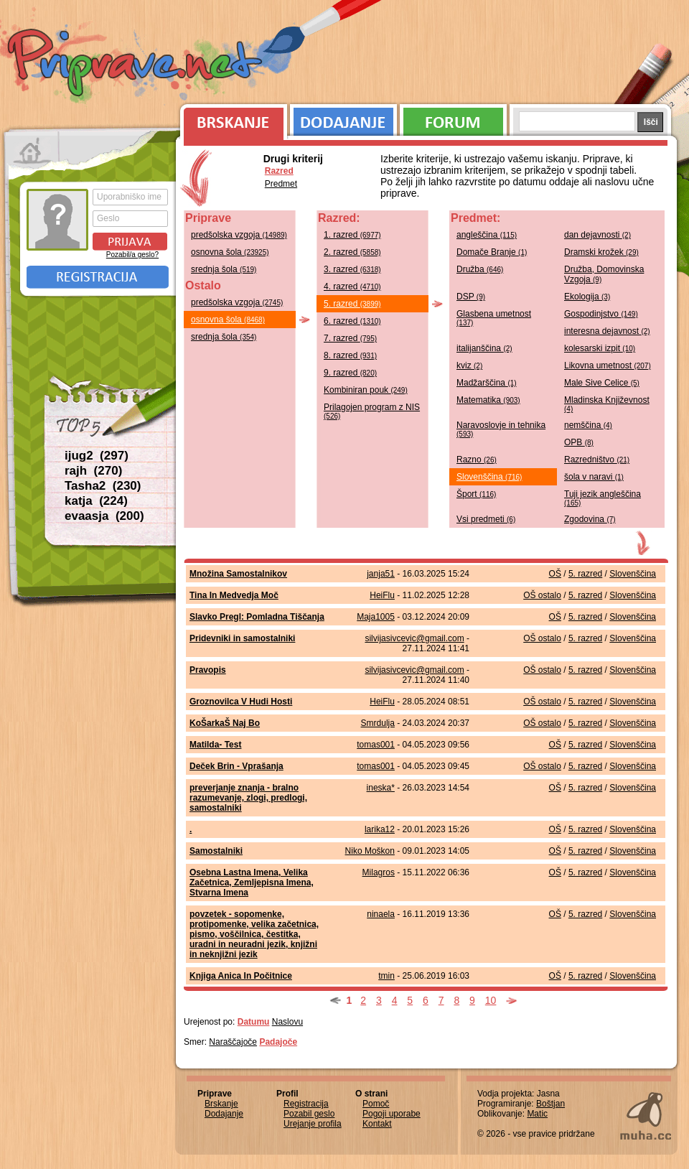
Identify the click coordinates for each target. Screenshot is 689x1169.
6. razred (352, 321)
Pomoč (375, 1104)
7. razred (350, 338)
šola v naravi (594, 477)
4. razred (352, 286)
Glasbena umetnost (493, 318)
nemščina (588, 425)
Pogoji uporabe (391, 1114)
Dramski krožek (601, 252)
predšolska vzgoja (239, 235)
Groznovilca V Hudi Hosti (240, 702)
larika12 (380, 829)
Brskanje (231, 118)
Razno (476, 460)
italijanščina (484, 348)
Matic (537, 1114)
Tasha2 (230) (103, 486)
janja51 (381, 574)
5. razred (352, 304)
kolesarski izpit (599, 348)
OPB (579, 442)
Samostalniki (216, 851)
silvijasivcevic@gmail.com (414, 638)
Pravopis (207, 670)
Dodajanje (343, 118)
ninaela (381, 914)
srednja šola (223, 269)
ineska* (381, 788)
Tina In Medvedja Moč (233, 595)
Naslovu (287, 1022)
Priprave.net (136, 65)
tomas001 (376, 745)
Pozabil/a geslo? (132, 255)
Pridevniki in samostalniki (242, 638)
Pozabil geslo (308, 1114)
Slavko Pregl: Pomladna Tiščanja (256, 617)
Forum (453, 118)
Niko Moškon (370, 851)
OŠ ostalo (542, 595)
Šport (476, 494)
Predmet (281, 184)
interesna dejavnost (607, 331)
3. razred (352, 269)
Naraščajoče (233, 1042)
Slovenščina (489, 477)
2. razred (352, 252)
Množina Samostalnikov (238, 574)
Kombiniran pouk (366, 390)
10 (491, 1000)
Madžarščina (486, 383)
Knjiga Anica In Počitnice (240, 976)
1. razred (352, 235)
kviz (469, 365)
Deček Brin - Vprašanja (236, 766)
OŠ (555, 574)
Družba (479, 269)
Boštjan (550, 1104)
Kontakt (377, 1124)
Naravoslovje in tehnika (500, 429)
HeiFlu (382, 595)
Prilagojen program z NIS (372, 411)
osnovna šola (230, 252)
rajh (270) (93, 471)
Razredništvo (596, 460)
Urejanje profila (312, 1124)
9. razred (350, 373)
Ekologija (587, 297)
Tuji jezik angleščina (602, 498)
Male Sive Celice (601, 383)
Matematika (488, 400)
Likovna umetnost (607, 365)
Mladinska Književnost (607, 404)
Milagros (378, 872)
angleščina (486, 235)
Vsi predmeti (485, 519)
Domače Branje (491, 252)
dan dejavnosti (597, 235)
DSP (470, 297)
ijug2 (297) (96, 455)
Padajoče (278, 1042)
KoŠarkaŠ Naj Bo (224, 723)
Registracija (98, 277)
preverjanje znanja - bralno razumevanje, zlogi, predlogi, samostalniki (248, 798)
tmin (386, 976)
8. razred (350, 355)
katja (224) (96, 501)
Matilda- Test (215, 745)
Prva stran (32, 150)
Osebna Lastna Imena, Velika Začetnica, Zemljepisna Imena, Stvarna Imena (251, 882)
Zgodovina (590, 519)
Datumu (254, 1022)
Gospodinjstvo (601, 314)
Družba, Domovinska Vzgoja (604, 274)
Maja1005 (376, 617)
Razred (279, 171)
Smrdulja (378, 723)
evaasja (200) (104, 516)
